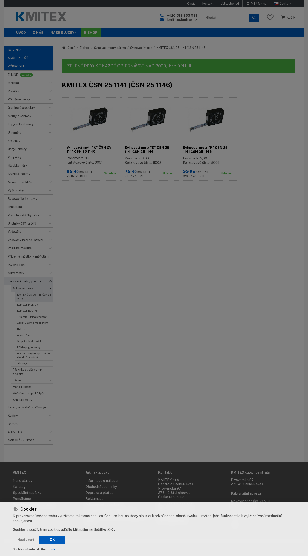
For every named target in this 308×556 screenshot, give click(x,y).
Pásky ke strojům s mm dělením (28, 371)
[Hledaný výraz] (226, 18)
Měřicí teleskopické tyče (29, 393)
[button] (50, 83)
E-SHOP (90, 33)
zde (52, 549)
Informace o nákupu (102, 481)
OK (52, 540)
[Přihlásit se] (256, 3)
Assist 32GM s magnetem (32, 322)
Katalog (19, 487)
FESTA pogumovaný (28, 347)
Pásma (17, 380)
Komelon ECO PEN (28, 310)
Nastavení (25, 540)
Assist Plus (23, 335)
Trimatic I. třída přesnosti (32, 316)
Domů (68, 47)
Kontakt (208, 3)
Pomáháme (22, 499)
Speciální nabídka (27, 493)
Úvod (21, 33)
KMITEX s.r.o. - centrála (250, 472)
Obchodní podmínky (101, 487)
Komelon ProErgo (27, 304)
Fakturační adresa (246, 494)
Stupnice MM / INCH (29, 341)
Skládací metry (22, 399)
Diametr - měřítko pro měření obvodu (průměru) (34, 355)
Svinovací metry (23, 288)
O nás (191, 3)
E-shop (85, 47)
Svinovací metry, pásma (110, 47)
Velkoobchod (230, 3)
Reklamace (95, 499)
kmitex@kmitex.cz (182, 20)
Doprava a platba (99, 493)
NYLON (21, 329)
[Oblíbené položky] (270, 17)
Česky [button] (281, 4)
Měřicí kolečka (22, 386)
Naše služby (23, 481)
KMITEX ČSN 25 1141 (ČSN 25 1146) (34, 296)
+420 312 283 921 (182, 15)
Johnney (22, 363)
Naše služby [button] (62, 33)
